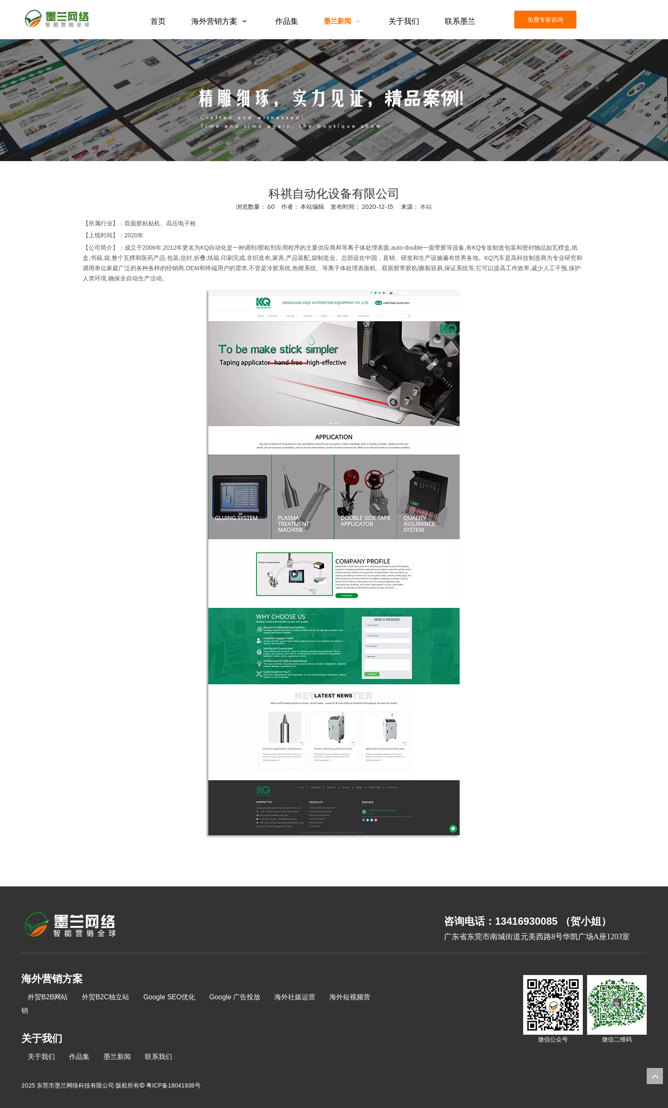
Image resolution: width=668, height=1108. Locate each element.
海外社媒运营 (294, 997)
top (655, 1076)
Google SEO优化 (169, 997)
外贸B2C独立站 (105, 997)
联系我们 (158, 1056)
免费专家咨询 (545, 19)
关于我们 (41, 1056)
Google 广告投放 (234, 997)
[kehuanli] (334, 100)
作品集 (79, 1056)
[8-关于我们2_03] (70, 925)
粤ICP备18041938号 (173, 1085)
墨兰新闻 (117, 1056)
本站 (426, 206)
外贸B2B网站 (48, 997)
